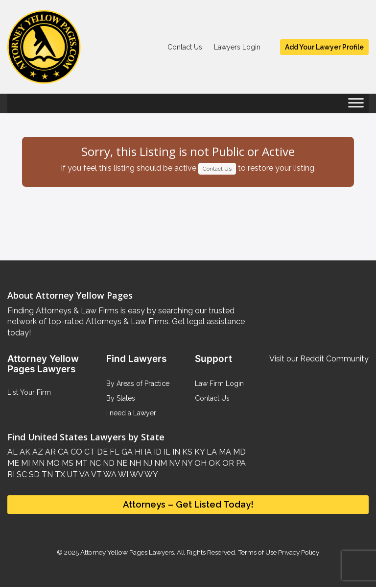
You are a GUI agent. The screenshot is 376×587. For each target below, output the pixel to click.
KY (198, 452)
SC (21, 474)
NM (159, 463)
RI (11, 474)
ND (108, 463)
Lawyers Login (237, 47)
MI (24, 463)
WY (150, 474)
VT (96, 474)
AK (24, 452)
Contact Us (184, 47)
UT (71, 474)
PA (240, 463)
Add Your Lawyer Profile (324, 47)
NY (186, 463)
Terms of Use (257, 552)
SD (33, 474)
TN (46, 474)
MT (80, 463)
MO (52, 463)
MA (224, 452)
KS (186, 452)
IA (147, 452)
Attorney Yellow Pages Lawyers (127, 552)
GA (126, 452)
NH (134, 463)
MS (66, 463)
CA (62, 452)
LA (211, 452)
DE (101, 452)
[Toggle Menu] (356, 106)
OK (213, 463)
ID (157, 452)
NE (121, 463)
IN (175, 452)
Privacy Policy (298, 552)
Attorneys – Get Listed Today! (188, 504)
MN (37, 463)
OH (199, 463)
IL (166, 452)
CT (88, 452)
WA (109, 474)
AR (49, 452)
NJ (146, 463)
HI (137, 452)
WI (122, 474)
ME (13, 463)
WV (135, 474)
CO (75, 452)
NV (173, 463)
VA (84, 474)
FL (113, 452)
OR (227, 463)
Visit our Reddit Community (319, 358)
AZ (36, 452)
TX (59, 474)
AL (12, 452)
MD (238, 452)
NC (94, 463)
